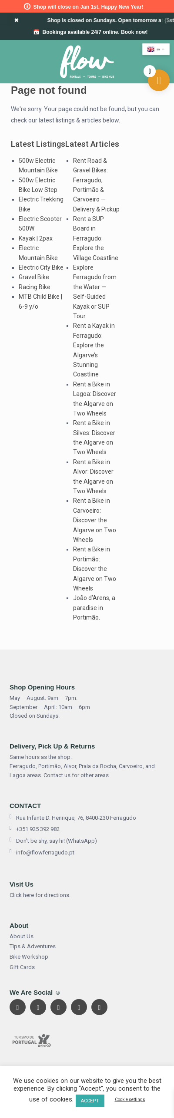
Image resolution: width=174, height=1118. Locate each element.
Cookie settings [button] (130, 1099)
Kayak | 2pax (36, 238)
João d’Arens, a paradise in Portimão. (94, 607)
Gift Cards (22, 967)
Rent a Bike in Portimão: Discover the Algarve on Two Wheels (94, 569)
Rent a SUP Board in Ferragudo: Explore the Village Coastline (95, 238)
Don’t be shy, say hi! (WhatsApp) (53, 841)
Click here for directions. (40, 895)
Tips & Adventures (33, 946)
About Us (21, 936)
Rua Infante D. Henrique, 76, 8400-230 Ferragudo (73, 818)
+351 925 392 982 (35, 829)
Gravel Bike (34, 277)
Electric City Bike (41, 267)
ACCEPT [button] (90, 1101)
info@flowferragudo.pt (42, 852)
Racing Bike (34, 287)
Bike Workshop (29, 956)
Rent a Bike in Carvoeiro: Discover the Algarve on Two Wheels (94, 520)
